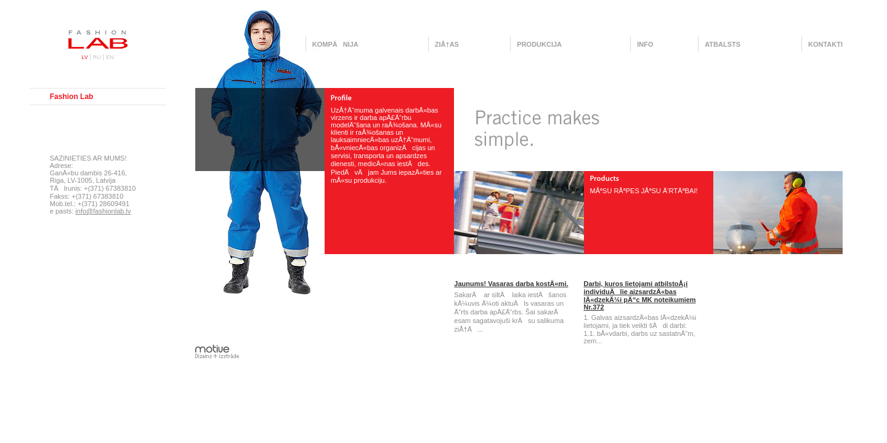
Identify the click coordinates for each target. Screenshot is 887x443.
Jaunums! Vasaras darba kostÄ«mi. (511, 283)
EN (110, 57)
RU (97, 57)
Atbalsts (722, 44)
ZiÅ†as (447, 44)
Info (645, 44)
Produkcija (539, 44)
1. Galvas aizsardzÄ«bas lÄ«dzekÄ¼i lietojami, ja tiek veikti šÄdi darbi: (640, 321)
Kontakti (825, 44)
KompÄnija (335, 44)
